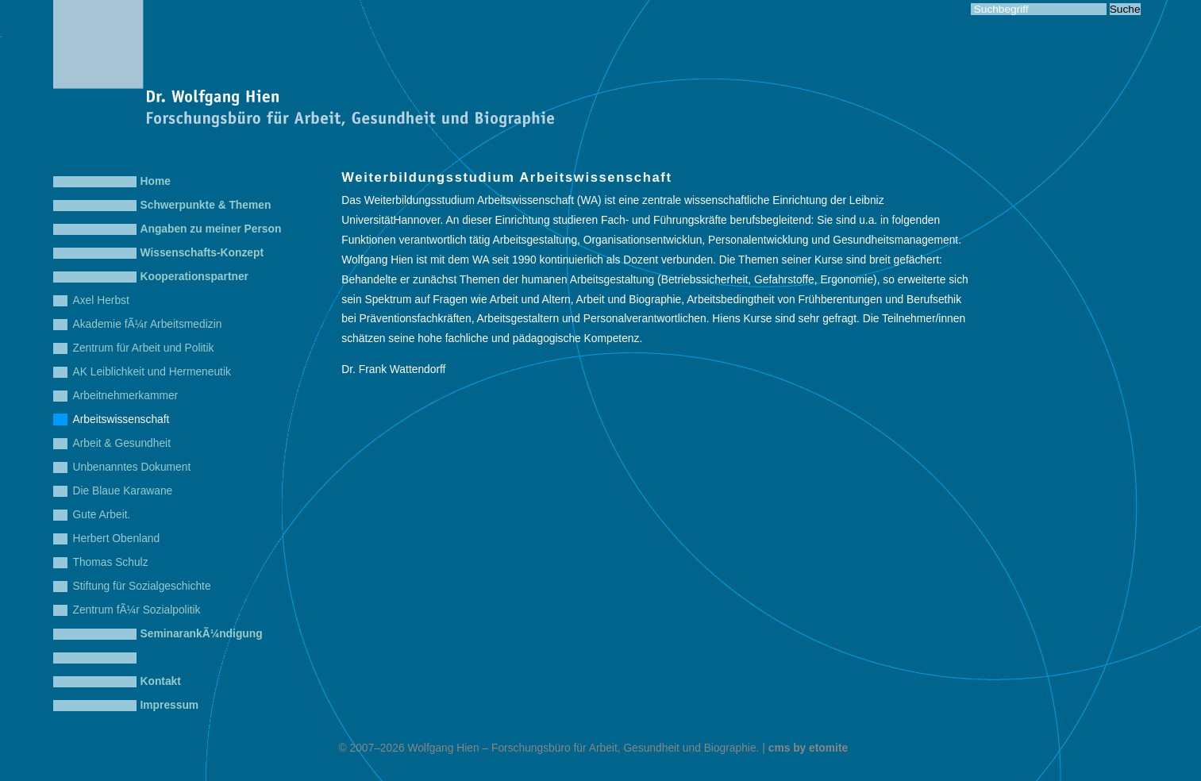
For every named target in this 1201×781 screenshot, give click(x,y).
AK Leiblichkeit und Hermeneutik (152, 372)
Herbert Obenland (116, 538)
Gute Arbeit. (102, 515)
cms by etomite (808, 748)
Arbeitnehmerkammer (126, 396)
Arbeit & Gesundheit (122, 443)
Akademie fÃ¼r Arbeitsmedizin (147, 324)
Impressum (170, 705)
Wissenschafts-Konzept (202, 253)
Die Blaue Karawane (123, 491)
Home (156, 181)
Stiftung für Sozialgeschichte (142, 586)
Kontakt (161, 681)
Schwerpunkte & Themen (206, 205)
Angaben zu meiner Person (211, 229)
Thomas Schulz (110, 562)
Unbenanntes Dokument (132, 467)
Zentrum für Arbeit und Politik (143, 348)
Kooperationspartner (194, 277)
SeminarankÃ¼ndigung (202, 634)
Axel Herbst (101, 300)
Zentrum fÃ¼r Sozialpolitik (137, 610)
